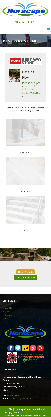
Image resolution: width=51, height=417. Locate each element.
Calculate (7, 314)
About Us (7, 308)
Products (7, 311)
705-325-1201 (14, 395)
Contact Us (8, 318)
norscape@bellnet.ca (20, 398)
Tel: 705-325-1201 (27, 277)
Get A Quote (27, 271)
